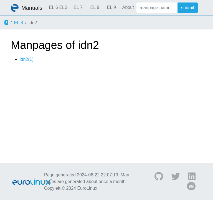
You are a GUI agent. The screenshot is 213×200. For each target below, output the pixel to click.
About (128, 7)
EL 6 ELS (58, 7)
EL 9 (111, 7)
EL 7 (77, 7)
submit (187, 7)
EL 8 (94, 7)
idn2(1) (27, 59)
